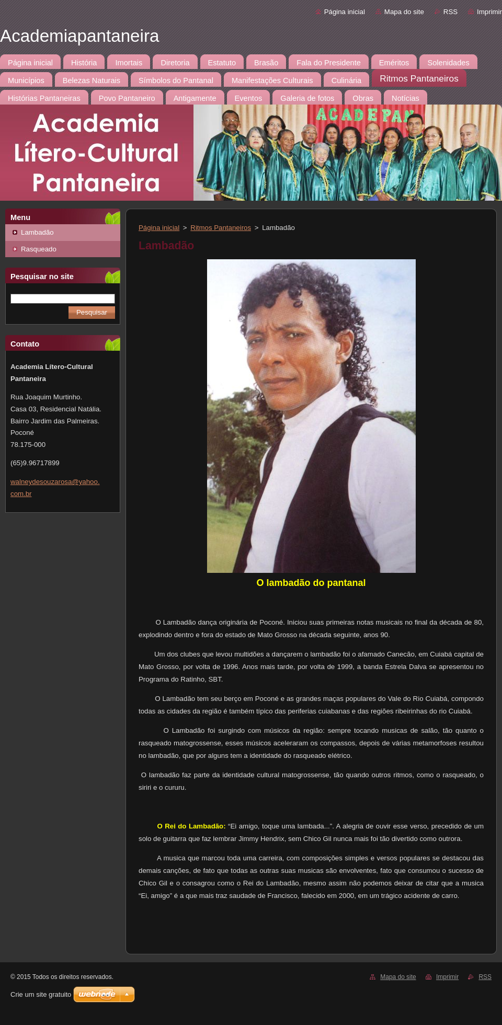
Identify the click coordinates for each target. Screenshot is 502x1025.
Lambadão (37, 232)
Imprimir (489, 12)
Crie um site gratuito (40, 994)
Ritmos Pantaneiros (220, 228)
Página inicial (344, 12)
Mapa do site (404, 12)
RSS (450, 12)
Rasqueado (38, 249)
